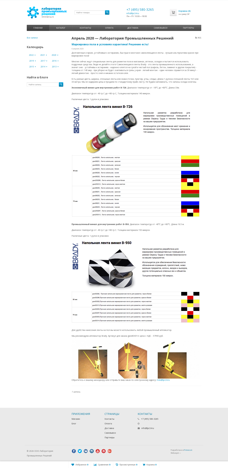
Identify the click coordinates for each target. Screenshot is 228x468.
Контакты (85, 27)
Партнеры (188, 27)
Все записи (32, 37)
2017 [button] (44, 60)
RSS (198, 37)
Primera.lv (188, 450)
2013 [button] (55, 66)
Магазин (76, 418)
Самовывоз (160, 27)
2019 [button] (32, 60)
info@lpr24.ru (133, 13)
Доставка (132, 27)
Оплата (109, 27)
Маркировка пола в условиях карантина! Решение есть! (110, 44)
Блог (74, 423)
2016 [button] (55, 60)
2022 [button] (32, 55)
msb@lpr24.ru (163, 380)
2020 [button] (55, 55)
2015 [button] (32, 66)
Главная (37, 27)
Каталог (60, 27)
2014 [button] (44, 66)
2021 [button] (43, 55)
